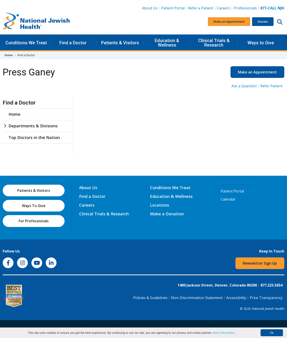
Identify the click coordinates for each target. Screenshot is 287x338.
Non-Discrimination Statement (197, 297)
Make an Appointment (229, 21)
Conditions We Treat (26, 42)
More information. (224, 332)
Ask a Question (244, 85)
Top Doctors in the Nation (34, 137)
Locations (159, 205)
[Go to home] (36, 22)
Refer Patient (271, 85)
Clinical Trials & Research (214, 43)
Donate (263, 21)
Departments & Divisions (33, 125)
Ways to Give (261, 42)
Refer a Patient (200, 8)
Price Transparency (266, 297)
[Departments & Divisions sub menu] (5, 126)
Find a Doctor (73, 42)
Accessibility (236, 297)
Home (8, 55)
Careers (224, 8)
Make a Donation (167, 213)
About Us (150, 8)
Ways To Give (34, 205)
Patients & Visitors (120, 42)
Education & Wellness (167, 43)
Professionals (245, 8)
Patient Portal (173, 8)
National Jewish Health (268, 308)
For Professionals (34, 220)
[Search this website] (279, 21)
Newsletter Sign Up (260, 263)
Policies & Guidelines (150, 297)
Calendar (228, 199)
